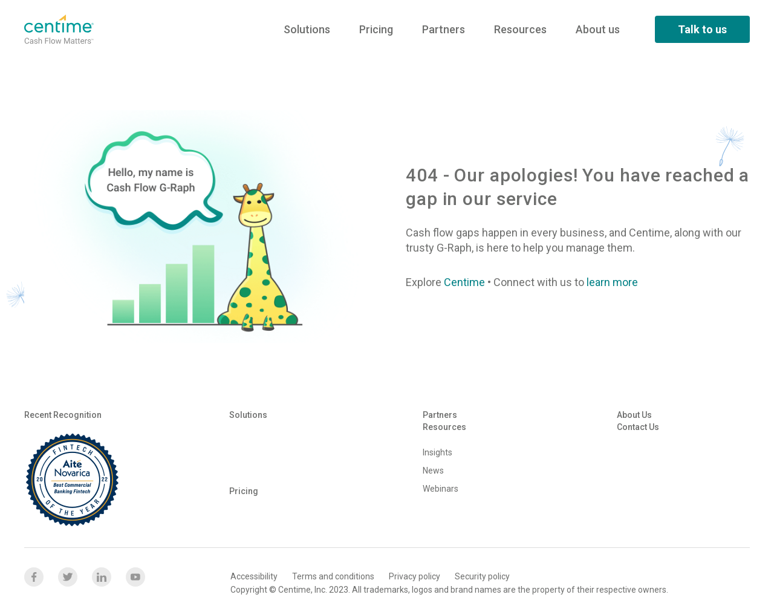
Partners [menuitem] (443, 29)
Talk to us (702, 29)
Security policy (482, 576)
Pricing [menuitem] (376, 29)
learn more (612, 282)
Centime (464, 282)
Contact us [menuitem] (638, 427)
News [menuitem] (433, 470)
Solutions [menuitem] (307, 29)
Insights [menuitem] (437, 452)
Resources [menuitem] (520, 29)
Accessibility (254, 576)
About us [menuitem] (598, 29)
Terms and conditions (333, 576)
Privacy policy (414, 576)
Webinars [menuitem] (440, 489)
